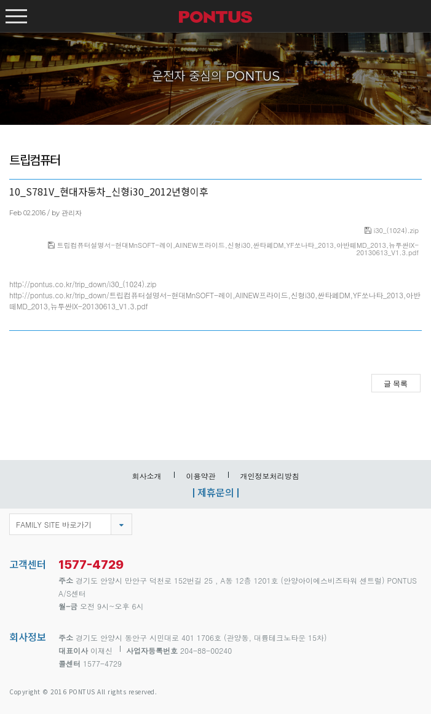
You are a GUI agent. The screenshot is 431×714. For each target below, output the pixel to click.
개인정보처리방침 (269, 475)
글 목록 (396, 383)
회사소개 (147, 475)
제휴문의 (215, 492)
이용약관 (201, 475)
